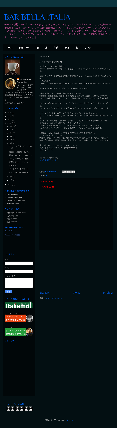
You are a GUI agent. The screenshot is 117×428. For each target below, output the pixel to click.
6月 (11, 133)
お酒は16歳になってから (19, 152)
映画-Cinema (12, 222)
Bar (47, 175)
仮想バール (24, 47)
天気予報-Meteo (13, 216)
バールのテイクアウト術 (19, 169)
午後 (56, 47)
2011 (9, 185)
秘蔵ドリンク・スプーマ (19, 162)
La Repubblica (12, 194)
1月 (11, 180)
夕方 (67, 47)
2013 (9, 119)
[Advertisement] (76, 271)
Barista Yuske (25, 79)
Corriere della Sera (14, 197)
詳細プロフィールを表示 (14, 103)
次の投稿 (44, 292)
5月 (11, 136)
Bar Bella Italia (9, 231)
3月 (11, 143)
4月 (11, 140)
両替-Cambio (12, 219)
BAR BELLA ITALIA (37, 17)
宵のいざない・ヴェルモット (20, 155)
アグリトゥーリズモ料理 (19, 159)
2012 (9, 123)
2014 (9, 116)
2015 (9, 113)
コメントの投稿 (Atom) (53, 298)
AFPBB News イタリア (16, 203)
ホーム (9, 47)
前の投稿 (108, 292)
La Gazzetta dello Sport (16, 200)
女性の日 (12, 166)
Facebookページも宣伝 (12, 235)
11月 (12, 129)
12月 (12, 126)
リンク (87, 47)
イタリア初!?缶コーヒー (49, 160)
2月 (11, 177)
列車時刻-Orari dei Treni (16, 213)
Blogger (70, 420)
